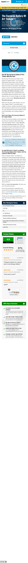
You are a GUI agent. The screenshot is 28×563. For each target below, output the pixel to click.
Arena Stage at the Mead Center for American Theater (13, 221)
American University (7, 215)
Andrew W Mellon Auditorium (9, 218)
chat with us (22, 192)
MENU (26, 1)
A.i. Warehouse (6, 213)
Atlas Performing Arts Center (9, 224)
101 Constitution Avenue (8, 205)
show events (13, 53)
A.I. (4, 210)
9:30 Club (5, 208)
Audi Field (5, 227)
